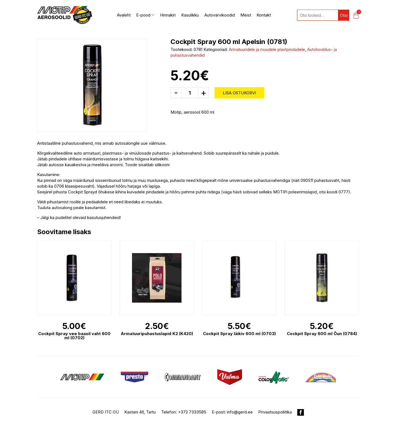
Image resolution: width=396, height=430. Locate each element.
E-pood (145, 15)
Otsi (344, 15)
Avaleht (124, 15)
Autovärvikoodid (219, 15)
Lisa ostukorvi (239, 92)
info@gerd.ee (240, 412)
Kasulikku (190, 15)
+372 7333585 (192, 412)
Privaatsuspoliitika (275, 412)
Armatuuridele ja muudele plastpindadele (267, 49)
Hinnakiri (168, 15)
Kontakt (264, 15)
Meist (245, 15)
